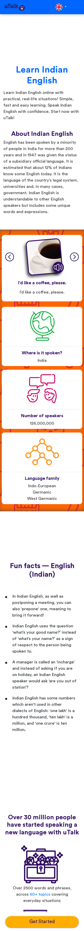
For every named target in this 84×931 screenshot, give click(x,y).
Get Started (42, 921)
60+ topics (40, 894)
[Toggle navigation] (77, 7)
